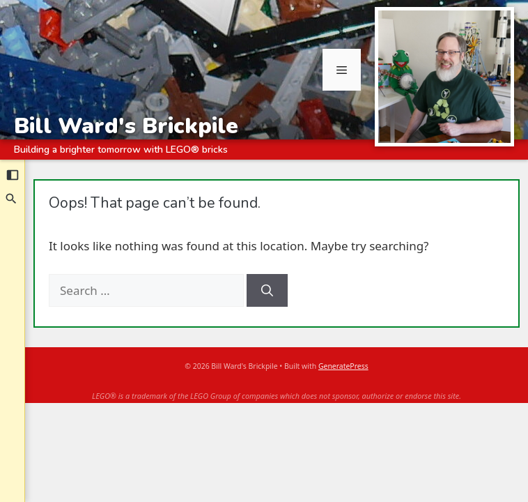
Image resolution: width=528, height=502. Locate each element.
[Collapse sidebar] (12, 175)
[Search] (12, 198)
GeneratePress (343, 366)
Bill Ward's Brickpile (126, 125)
